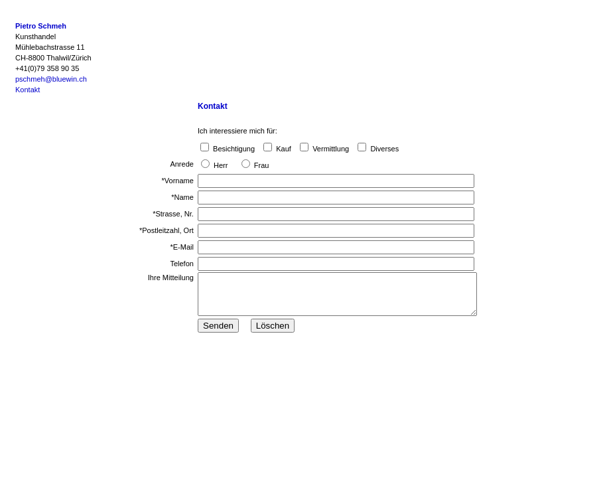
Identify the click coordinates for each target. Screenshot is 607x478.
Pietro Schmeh (40, 26)
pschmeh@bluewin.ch (51, 79)
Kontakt (27, 90)
